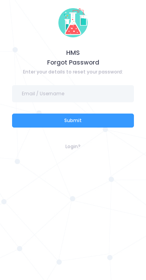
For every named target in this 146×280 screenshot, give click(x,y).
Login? (73, 146)
